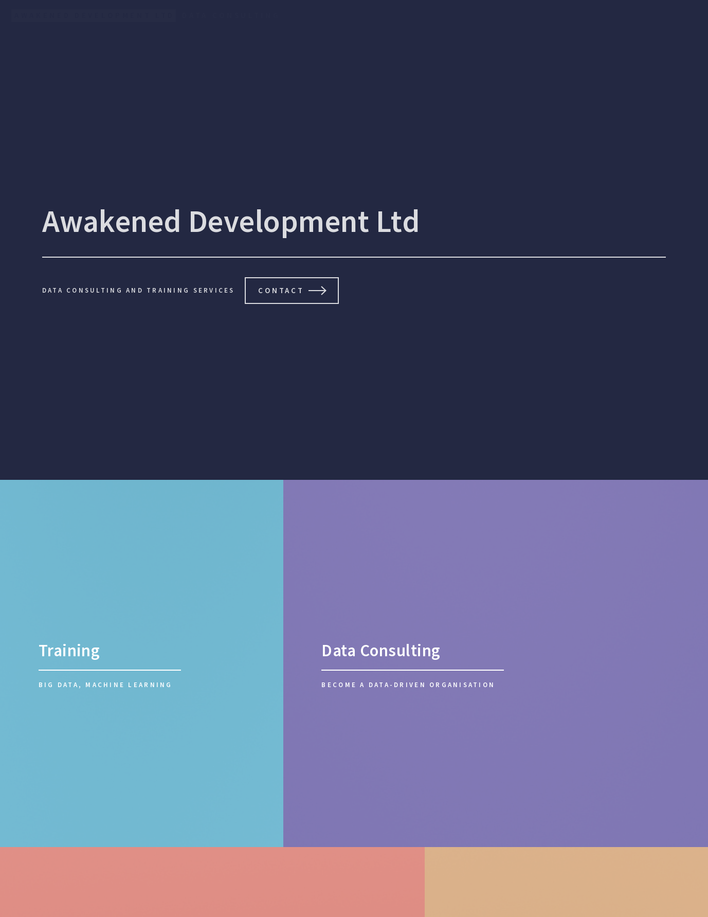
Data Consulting (380, 650)
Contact (281, 290)
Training (69, 650)
